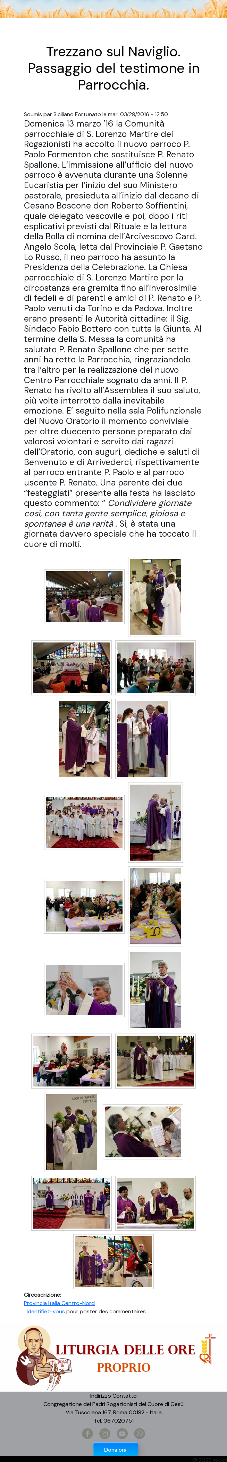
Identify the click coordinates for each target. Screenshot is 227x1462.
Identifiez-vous (46, 1311)
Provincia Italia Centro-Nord (59, 1303)
